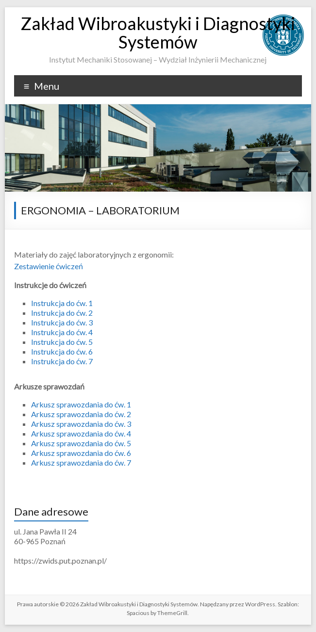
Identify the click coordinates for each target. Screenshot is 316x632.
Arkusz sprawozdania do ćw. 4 (81, 433)
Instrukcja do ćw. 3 (62, 322)
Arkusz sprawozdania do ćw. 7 (81, 462)
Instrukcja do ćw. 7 (62, 361)
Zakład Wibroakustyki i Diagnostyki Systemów (157, 32)
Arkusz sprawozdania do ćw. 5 (81, 443)
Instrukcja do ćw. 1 (62, 303)
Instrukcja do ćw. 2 (62, 312)
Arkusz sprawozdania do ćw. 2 (81, 414)
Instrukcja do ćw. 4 (62, 332)
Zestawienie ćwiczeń (48, 266)
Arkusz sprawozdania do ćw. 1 (81, 404)
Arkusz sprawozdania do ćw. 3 (81, 423)
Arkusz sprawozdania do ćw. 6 (81, 452)
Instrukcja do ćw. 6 (62, 351)
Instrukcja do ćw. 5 (62, 341)
